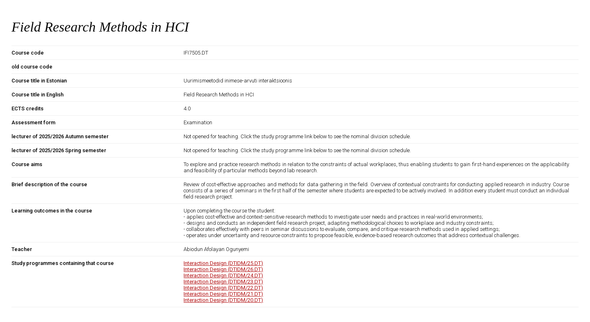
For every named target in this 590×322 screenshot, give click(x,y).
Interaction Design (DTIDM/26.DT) (223, 269)
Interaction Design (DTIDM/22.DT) (223, 288)
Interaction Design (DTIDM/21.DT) (223, 294)
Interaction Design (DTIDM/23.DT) (223, 282)
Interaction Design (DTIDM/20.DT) (223, 300)
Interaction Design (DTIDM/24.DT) (223, 275)
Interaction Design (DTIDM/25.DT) (223, 263)
